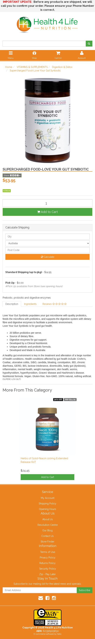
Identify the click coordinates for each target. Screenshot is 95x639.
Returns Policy (47, 563)
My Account (47, 498)
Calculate (47, 256)
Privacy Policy (47, 557)
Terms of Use (47, 552)
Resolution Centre (48, 524)
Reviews (55, 304)
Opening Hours (47, 509)
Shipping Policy (47, 503)
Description (11, 304)
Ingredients (30, 304)
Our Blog (47, 530)
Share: (12, 175)
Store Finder (47, 541)
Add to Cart (47, 212)
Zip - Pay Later (47, 574)
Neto (59, 634)
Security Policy (47, 568)
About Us (47, 519)
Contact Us (47, 536)
